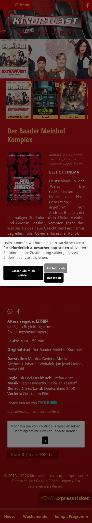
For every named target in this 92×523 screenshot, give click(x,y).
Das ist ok (54, 277)
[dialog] (46, 261)
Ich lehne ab (56, 268)
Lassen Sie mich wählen (23, 272)
